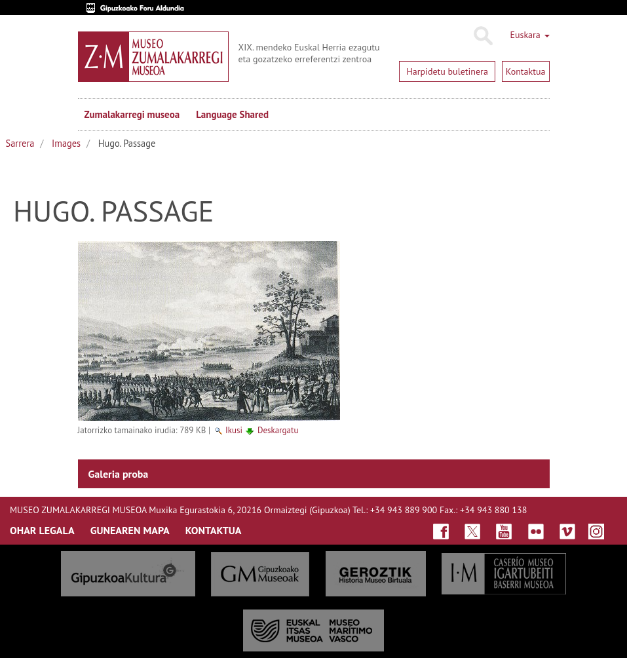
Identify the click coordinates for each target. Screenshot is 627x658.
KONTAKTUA (213, 530)
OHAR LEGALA (42, 530)
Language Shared (232, 114)
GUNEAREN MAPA (130, 530)
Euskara (529, 35)
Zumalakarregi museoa (132, 114)
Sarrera (20, 143)
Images (66, 143)
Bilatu (482, 36)
